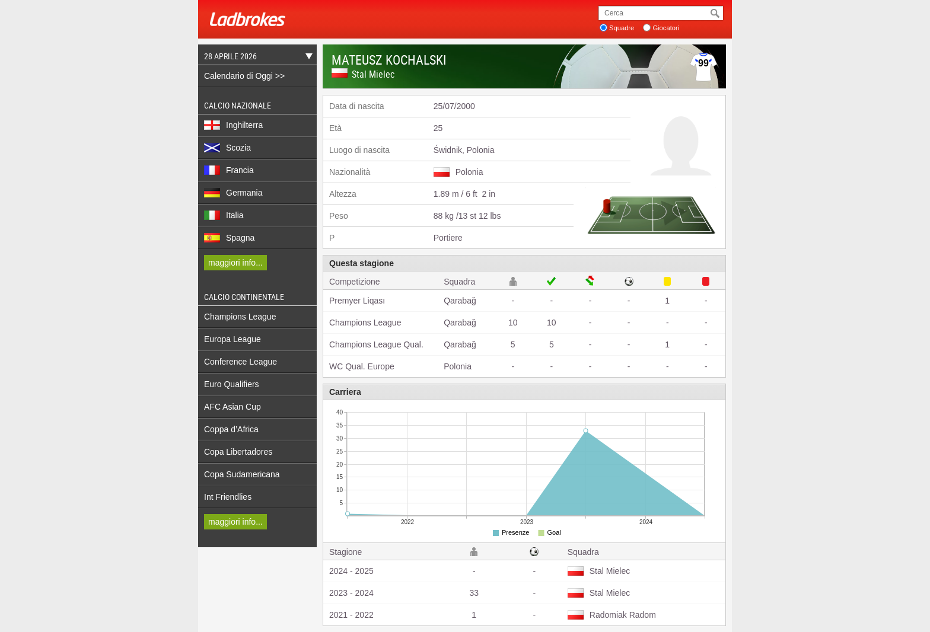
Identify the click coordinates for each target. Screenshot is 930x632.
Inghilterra (233, 125)
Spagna (229, 237)
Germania (233, 192)
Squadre (621, 27)
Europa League (232, 339)
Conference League (240, 361)
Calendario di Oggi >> (244, 76)
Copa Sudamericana (242, 474)
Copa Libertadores (238, 452)
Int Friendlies (227, 497)
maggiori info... (235, 262)
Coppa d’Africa (231, 429)
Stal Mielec (373, 74)
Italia (224, 215)
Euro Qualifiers (231, 384)
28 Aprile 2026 (255, 57)
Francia (229, 170)
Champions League (240, 316)
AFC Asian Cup (232, 406)
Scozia (227, 147)
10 (513, 322)
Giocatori (665, 27)
